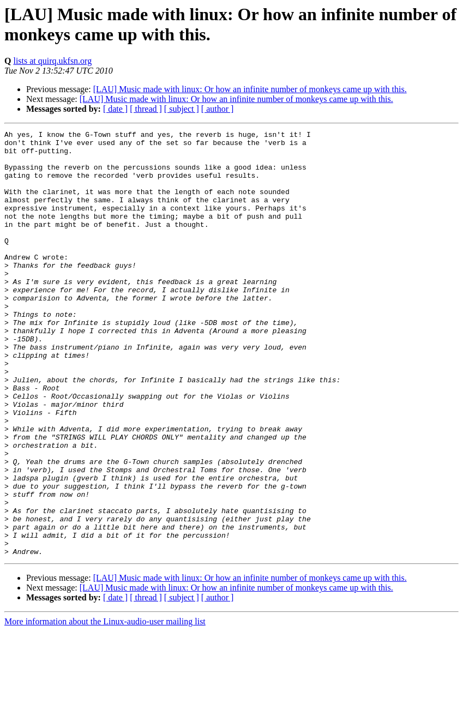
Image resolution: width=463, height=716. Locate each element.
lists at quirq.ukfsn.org (52, 60)
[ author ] (217, 108)
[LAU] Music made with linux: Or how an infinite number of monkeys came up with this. (250, 89)
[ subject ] (181, 108)
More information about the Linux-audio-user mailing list (105, 706)
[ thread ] (146, 108)
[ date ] (115, 108)
